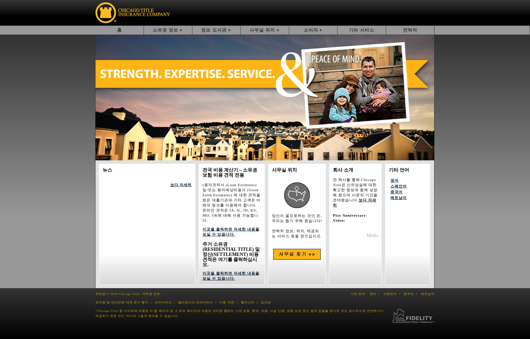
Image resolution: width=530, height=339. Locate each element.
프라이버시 (163, 302)
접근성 (266, 302)
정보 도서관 (214, 30)
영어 (394, 180)
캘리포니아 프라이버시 (195, 302)
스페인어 (398, 186)
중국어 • (412, 294)
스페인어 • (393, 294)
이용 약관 (226, 302)
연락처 (410, 30)
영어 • (376, 294)
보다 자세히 (181, 185)
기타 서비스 (361, 30)
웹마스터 (247, 302)
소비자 (311, 30)
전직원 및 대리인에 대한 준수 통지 (122, 302)
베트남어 (398, 198)
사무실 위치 (262, 30)
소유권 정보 (165, 30)
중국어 (396, 192)
